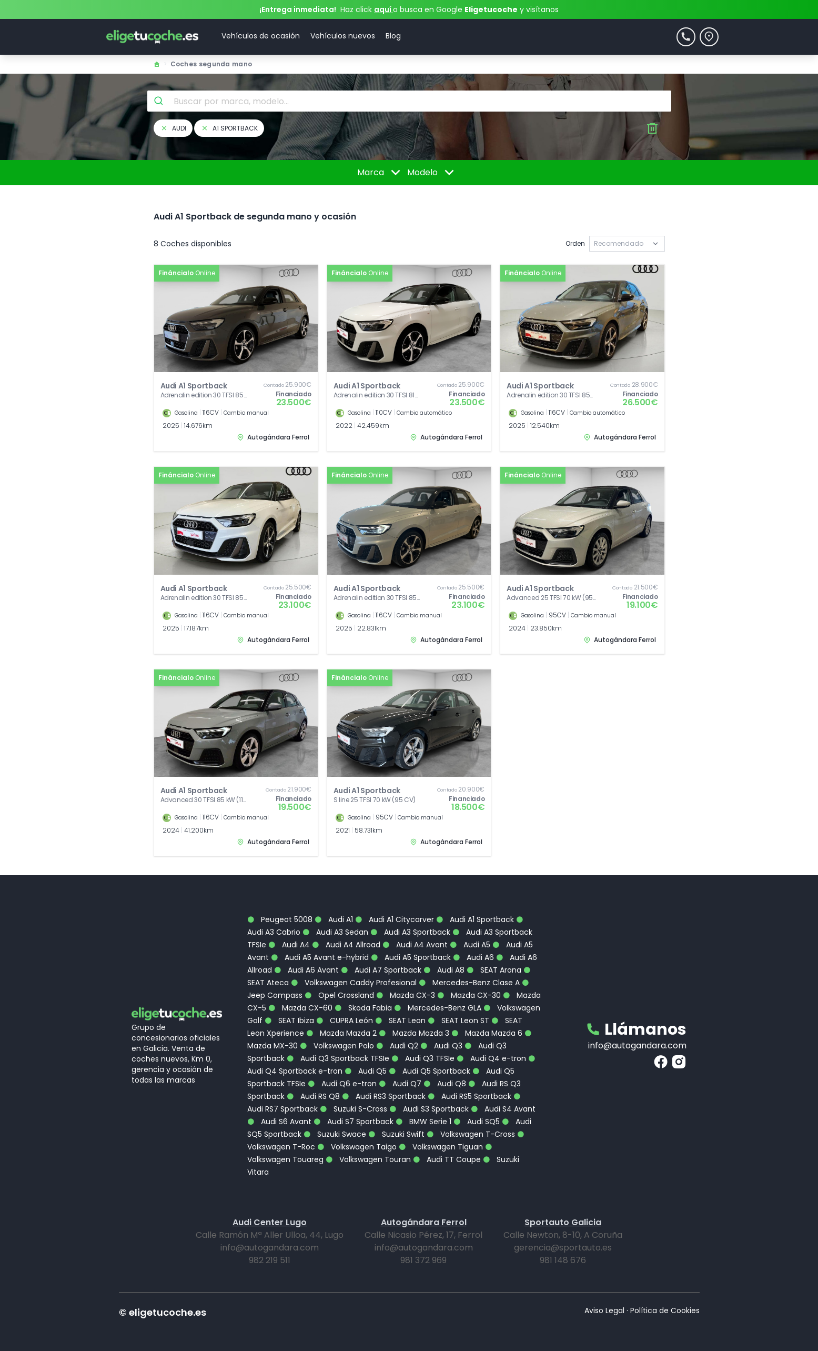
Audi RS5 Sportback (469, 1089)
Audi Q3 (441, 1039)
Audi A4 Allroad (346, 938)
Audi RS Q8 (313, 1089)
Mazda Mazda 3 (414, 1026)
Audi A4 (289, 938)
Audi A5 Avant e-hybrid (320, 950)
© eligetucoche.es (162, 1305)
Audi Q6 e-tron (342, 1077)
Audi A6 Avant (306, 963)
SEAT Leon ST (458, 1013)
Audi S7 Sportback (353, 1114)
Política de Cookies (665, 1303)
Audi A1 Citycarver (394, 912)
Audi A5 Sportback (411, 950)
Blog (393, 36)
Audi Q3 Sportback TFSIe (338, 1051)
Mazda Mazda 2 (341, 1026)
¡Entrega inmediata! (297, 9)
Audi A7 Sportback (381, 963)
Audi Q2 (397, 1039)
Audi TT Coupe (447, 1152)
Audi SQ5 (476, 1114)
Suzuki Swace (335, 1127)
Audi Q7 (400, 1077)
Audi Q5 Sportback (429, 1064)
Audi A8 (443, 963)
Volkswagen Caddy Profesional (354, 975)
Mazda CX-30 (469, 988)
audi (173, 128)
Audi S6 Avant (279, 1114)
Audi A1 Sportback (475, 912)
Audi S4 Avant (503, 1102)
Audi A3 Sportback (410, 925)
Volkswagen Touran (368, 1152)
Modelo (432, 172)
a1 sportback (229, 128)
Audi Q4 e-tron (491, 1051)
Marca (380, 172)
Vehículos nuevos (342, 36)
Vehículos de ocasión (260, 36)
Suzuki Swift (396, 1127)
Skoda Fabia (363, 1001)
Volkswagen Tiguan (441, 1140)
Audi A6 (473, 950)
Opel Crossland (339, 988)
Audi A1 (334, 912)
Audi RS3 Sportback (384, 1089)
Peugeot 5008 (279, 912)
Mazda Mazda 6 (486, 1026)
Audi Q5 (366, 1064)
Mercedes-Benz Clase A (469, 975)
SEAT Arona (494, 963)
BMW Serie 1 (423, 1114)
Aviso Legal (604, 1303)
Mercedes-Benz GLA (437, 1001)
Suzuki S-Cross (353, 1102)
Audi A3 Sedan (335, 925)
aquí (383, 9)
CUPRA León (344, 1013)
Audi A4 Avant (415, 938)
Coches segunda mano (211, 63)
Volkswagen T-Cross (471, 1127)
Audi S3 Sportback (429, 1102)
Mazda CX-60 (300, 1001)
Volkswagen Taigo (357, 1140)
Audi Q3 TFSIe (423, 1051)
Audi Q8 (444, 1077)
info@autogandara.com (637, 1039)
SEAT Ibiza (289, 1013)
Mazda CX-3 (405, 988)
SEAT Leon (400, 1013)
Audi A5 (470, 938)
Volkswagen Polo (337, 1039)
